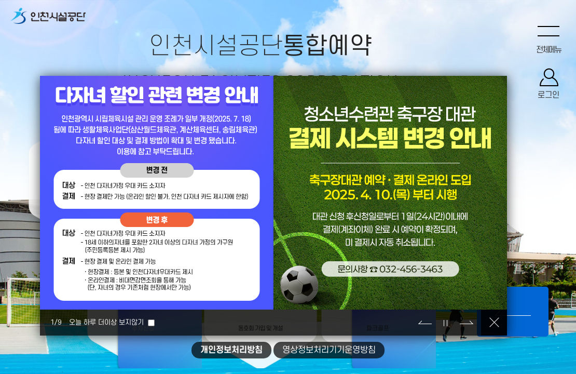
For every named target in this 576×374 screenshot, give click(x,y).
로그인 (548, 96)
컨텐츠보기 (512, 312)
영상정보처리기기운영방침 (329, 350)
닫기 (494, 323)
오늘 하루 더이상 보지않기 (106, 322)
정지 (445, 323)
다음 (466, 323)
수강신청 (38, 172)
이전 (425, 323)
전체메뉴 (548, 50)
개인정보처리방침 (231, 350)
